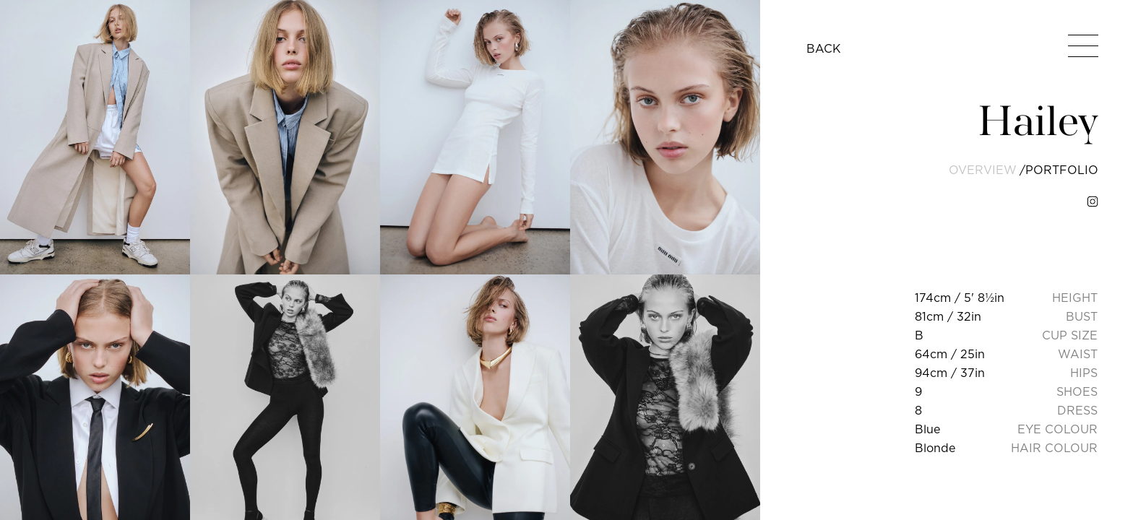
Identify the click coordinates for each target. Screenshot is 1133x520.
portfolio (1061, 170)
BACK (823, 48)
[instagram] (1092, 201)
